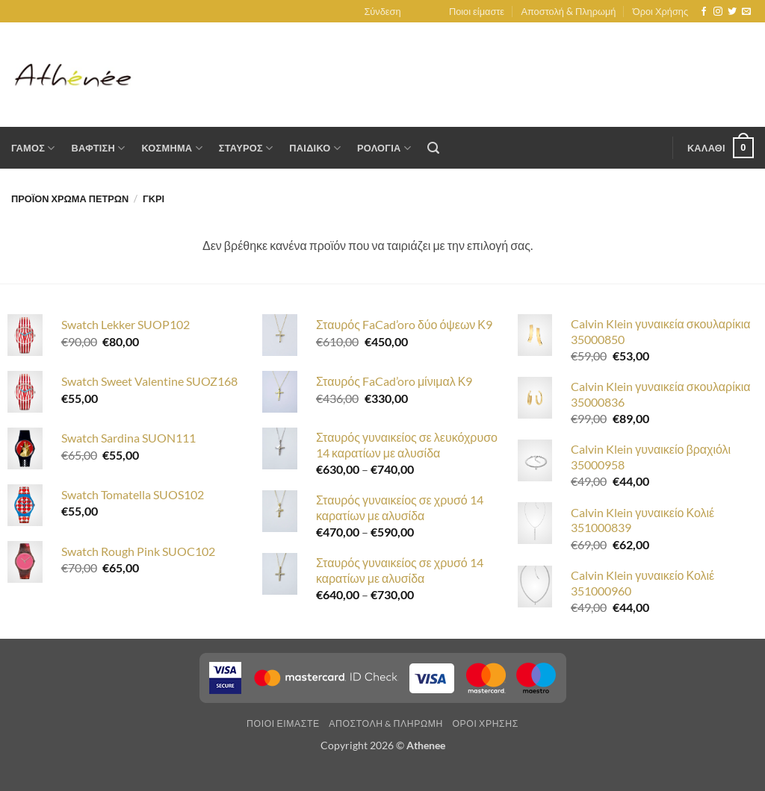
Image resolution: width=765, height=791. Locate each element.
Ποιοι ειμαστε (283, 723)
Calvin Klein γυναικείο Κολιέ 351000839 (642, 520)
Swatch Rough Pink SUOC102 (138, 551)
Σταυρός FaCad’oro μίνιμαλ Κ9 (394, 381)
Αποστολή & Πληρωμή (568, 11)
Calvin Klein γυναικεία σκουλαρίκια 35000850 (660, 331)
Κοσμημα (171, 148)
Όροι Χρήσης (660, 11)
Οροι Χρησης (485, 723)
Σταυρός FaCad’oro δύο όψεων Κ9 (404, 324)
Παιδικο (315, 148)
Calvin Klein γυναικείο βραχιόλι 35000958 (651, 457)
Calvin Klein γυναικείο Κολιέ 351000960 (642, 583)
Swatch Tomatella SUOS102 (132, 494)
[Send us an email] (746, 12)
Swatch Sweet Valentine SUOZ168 (149, 381)
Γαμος (33, 148)
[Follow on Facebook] (703, 12)
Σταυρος (246, 148)
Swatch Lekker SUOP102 (125, 324)
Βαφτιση (99, 148)
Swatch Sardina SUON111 (128, 438)
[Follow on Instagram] (717, 12)
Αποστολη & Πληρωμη (386, 723)
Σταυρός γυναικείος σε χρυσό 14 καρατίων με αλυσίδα (399, 507)
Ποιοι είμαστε (476, 11)
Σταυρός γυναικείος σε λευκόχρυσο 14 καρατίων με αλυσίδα (407, 445)
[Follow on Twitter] (732, 12)
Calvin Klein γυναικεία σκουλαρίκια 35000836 (660, 394)
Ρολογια (384, 148)
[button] (382, 11)
